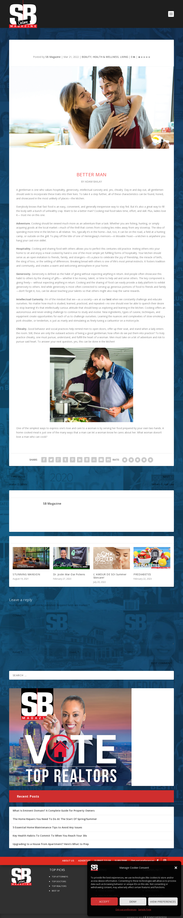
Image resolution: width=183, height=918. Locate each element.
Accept (104, 901)
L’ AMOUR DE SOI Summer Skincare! (110, 571)
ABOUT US (68, 856)
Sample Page (144, 909)
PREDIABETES (142, 569)
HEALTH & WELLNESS (106, 52)
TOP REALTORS (59, 881)
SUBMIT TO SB (102, 856)
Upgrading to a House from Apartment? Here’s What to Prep (51, 839)
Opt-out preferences (125, 909)
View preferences (163, 901)
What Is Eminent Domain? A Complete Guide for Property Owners (54, 806)
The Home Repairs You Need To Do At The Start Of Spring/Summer (55, 814)
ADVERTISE (84, 856)
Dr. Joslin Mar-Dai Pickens (69, 569)
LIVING (124, 52)
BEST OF (56, 886)
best (109, 294)
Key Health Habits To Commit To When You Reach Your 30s (50, 831)
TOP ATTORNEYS (60, 872)
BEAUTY (86, 52)
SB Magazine (53, 52)
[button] (176, 868)
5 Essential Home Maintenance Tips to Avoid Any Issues (47, 822)
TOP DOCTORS (59, 876)
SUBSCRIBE (121, 856)
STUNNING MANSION (26, 569)
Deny (133, 901)
